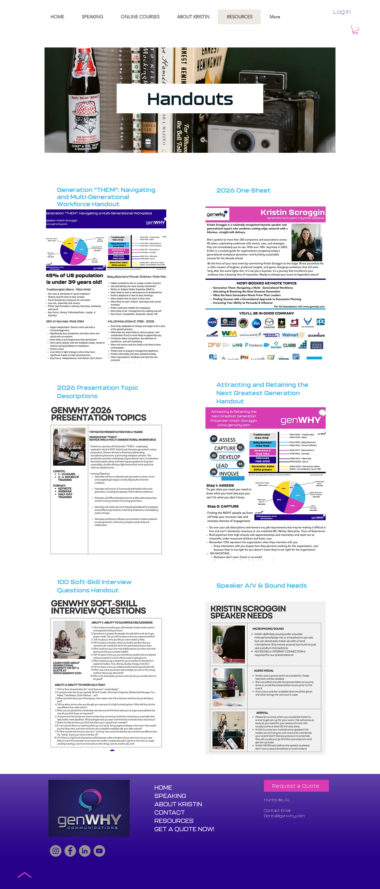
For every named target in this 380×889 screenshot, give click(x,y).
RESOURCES (174, 820)
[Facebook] (70, 851)
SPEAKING (170, 795)
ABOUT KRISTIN (178, 804)
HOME (163, 787)
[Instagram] (55, 851)
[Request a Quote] (296, 786)
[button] (355, 30)
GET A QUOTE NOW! (184, 829)
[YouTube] (99, 851)
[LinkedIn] (85, 851)
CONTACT (169, 812)
